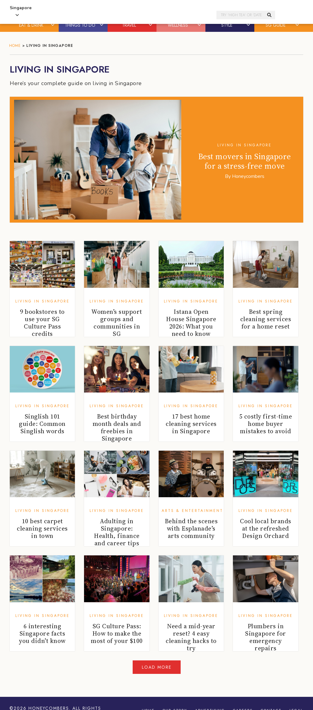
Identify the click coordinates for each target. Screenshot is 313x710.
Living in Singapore (244, 145)
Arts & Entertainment (192, 510)
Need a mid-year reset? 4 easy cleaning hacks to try (191, 637)
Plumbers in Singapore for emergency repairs (265, 637)
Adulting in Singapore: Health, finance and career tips (117, 532)
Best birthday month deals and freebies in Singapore (117, 427)
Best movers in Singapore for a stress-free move (244, 161)
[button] (53, 25)
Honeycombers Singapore (128, 15)
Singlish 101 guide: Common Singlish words (42, 423)
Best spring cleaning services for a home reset (265, 319)
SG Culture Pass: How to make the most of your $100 (117, 633)
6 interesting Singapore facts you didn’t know (42, 633)
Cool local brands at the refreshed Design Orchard (265, 528)
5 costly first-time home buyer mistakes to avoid (265, 423)
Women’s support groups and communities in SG (116, 322)
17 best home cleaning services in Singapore (191, 423)
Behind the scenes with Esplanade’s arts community (191, 528)
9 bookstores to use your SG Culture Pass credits (42, 322)
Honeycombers (248, 176)
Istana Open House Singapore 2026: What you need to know (191, 322)
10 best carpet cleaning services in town (42, 528)
